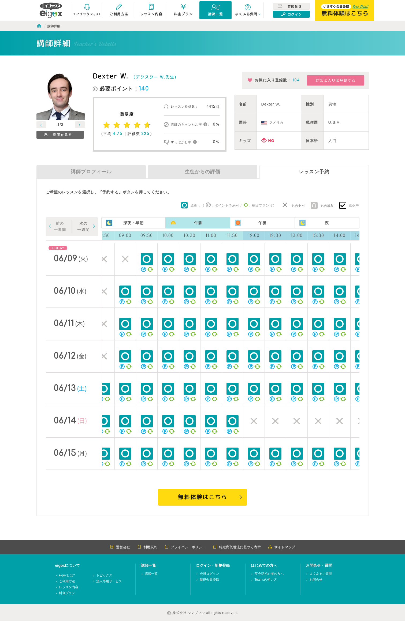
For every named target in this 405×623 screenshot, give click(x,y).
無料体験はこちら (202, 498)
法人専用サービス (109, 583)
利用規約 (147, 549)
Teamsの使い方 (266, 582)
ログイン (291, 14)
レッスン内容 (68, 589)
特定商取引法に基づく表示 (237, 549)
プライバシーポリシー (185, 549)
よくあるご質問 (321, 576)
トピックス (104, 577)
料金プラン (67, 595)
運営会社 (120, 549)
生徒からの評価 (202, 171)
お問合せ (290, 6)
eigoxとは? (67, 577)
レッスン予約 (314, 171)
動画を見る (58, 134)
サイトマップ (281, 549)
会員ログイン (209, 576)
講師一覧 (151, 576)
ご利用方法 (67, 583)
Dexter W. (110, 76)
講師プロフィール (91, 171)
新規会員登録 (209, 582)
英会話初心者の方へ (269, 576)
